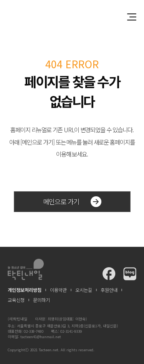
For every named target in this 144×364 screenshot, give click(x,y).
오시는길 (83, 289)
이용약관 (58, 289)
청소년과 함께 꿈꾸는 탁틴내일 (72, 17)
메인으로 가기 (72, 201)
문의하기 (41, 300)
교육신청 (16, 300)
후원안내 (109, 289)
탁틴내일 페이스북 (109, 273)
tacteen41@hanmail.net (40, 336)
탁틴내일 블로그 (129, 273)
